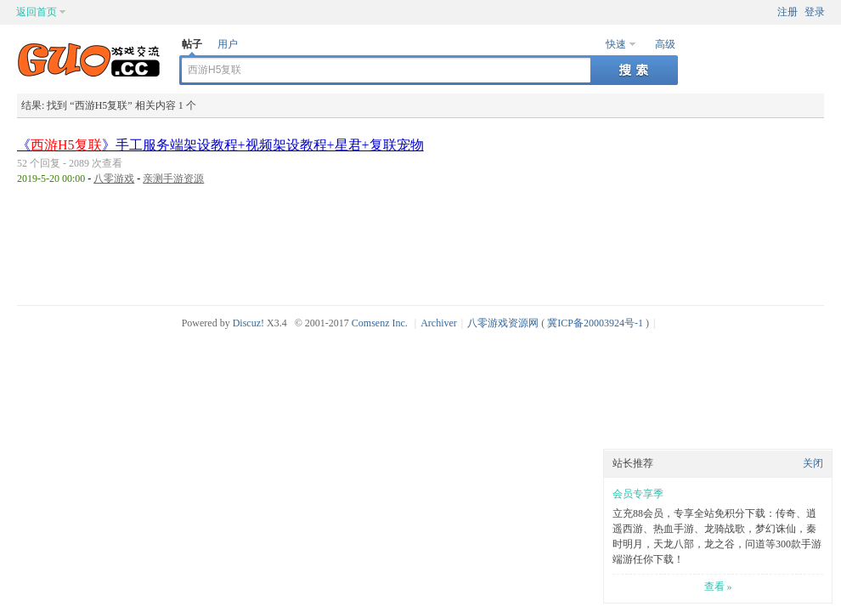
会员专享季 (637, 494)
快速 (616, 44)
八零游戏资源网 (503, 323)
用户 (227, 44)
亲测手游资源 (173, 178)
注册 (787, 12)
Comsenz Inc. (380, 323)
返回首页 (36, 12)
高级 (665, 44)
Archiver (438, 323)
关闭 (813, 463)
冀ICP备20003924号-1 (595, 323)
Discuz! (248, 323)
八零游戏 (113, 178)
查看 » (718, 586)
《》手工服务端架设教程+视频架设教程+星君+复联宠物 (220, 145)
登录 (814, 12)
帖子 (192, 44)
